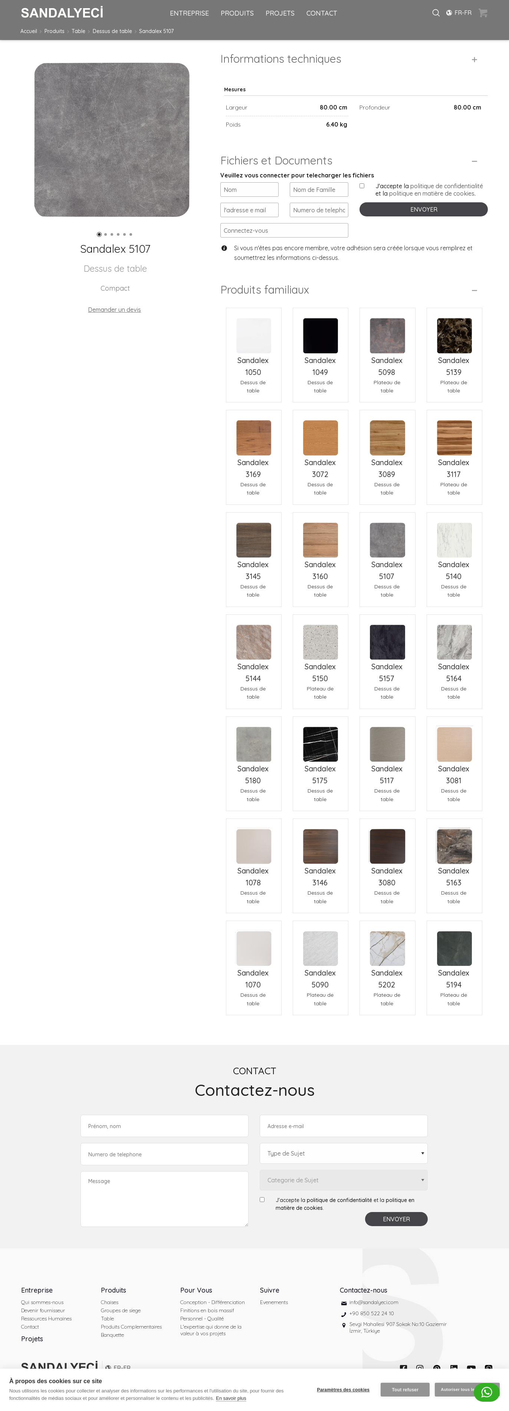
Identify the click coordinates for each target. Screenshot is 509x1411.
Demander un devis (114, 309)
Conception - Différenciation (212, 1302)
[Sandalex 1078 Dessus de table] (253, 842)
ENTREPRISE (189, 13)
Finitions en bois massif (207, 1310)
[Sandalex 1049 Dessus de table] (320, 331)
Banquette (112, 1335)
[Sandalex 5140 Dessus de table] (454, 536)
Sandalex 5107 (156, 31)
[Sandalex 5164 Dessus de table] (454, 638)
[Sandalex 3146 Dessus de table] (320, 842)
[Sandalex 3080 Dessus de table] (387, 842)
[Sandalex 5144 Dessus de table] (253, 638)
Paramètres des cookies (343, 1389)
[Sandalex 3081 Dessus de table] (454, 740)
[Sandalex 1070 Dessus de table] (253, 944)
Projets (32, 1339)
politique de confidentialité (446, 186)
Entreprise (37, 1290)
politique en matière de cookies (431, 193)
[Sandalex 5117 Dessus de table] (387, 740)
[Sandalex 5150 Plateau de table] (320, 638)
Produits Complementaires (131, 1326)
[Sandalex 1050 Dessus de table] (253, 331)
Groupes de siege (121, 1310)
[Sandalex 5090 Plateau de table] (320, 944)
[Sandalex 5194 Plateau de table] (454, 944)
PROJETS (280, 13)
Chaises (109, 1302)
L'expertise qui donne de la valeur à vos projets (211, 1330)
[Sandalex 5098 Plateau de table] (387, 331)
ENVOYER (423, 209)
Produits (55, 31)
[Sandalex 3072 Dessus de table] (320, 433)
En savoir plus (231, 1398)
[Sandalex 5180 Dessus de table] (253, 740)
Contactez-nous (363, 1290)
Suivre (269, 1290)
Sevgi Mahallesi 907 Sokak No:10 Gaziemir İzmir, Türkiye (398, 1327)
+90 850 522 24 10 (371, 1313)
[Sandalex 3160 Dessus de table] (320, 536)
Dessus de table (112, 31)
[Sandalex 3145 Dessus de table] (253, 536)
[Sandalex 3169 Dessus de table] (253, 433)
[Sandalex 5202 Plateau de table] (387, 944)
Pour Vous (196, 1290)
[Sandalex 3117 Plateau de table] (454, 433)
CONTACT (321, 13)
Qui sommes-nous (42, 1302)
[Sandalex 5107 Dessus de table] (387, 536)
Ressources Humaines (46, 1318)
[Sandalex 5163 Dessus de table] (454, 842)
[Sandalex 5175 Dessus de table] (320, 740)
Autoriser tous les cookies (467, 1389)
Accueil (28, 31)
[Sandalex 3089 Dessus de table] (387, 433)
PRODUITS (237, 13)
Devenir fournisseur (43, 1310)
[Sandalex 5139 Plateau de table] (454, 331)
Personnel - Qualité (202, 1318)
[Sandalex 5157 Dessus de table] (387, 638)
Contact (30, 1326)
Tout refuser (405, 1389)
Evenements (274, 1302)
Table (78, 31)
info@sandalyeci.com (373, 1302)
